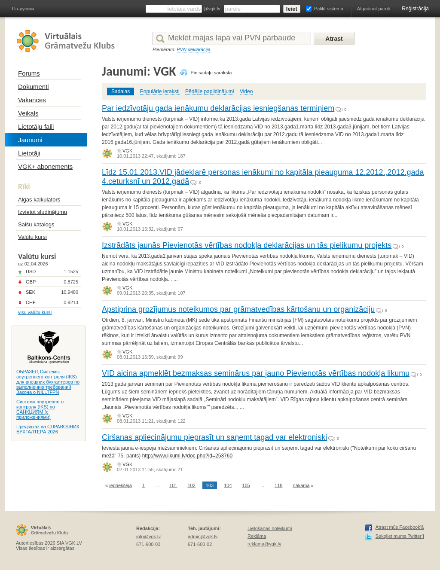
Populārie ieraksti (160, 91)
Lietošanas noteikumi (270, 528)
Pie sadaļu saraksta (211, 72)
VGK (127, 150)
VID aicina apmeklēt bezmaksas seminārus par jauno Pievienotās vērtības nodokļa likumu (255, 373)
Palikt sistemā (328, 8)
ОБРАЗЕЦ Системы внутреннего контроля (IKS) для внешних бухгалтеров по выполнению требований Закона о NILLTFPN (47, 382)
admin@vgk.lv (202, 536)
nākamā (301, 485)
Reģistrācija (415, 9)
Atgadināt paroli (373, 8)
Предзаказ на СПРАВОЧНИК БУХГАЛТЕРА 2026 (47, 429)
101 (173, 485)
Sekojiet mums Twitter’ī (400, 536)
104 (228, 485)
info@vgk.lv (148, 536)
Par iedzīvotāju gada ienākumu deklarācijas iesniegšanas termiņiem (218, 108)
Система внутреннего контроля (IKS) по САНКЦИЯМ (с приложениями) (40, 409)
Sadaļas (120, 91)
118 (278, 485)
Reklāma (257, 536)
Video (246, 91)
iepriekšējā (120, 485)
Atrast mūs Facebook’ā (400, 527)
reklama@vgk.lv (264, 543)
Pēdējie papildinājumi (209, 91)
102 (191, 485)
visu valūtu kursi (35, 312)
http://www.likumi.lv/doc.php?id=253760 (187, 456)
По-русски (23, 8)
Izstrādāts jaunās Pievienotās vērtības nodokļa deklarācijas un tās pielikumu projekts (246, 245)
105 (246, 485)
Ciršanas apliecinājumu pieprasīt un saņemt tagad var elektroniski (214, 437)
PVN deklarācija (193, 49)
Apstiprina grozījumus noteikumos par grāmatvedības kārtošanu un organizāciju (238, 309)
